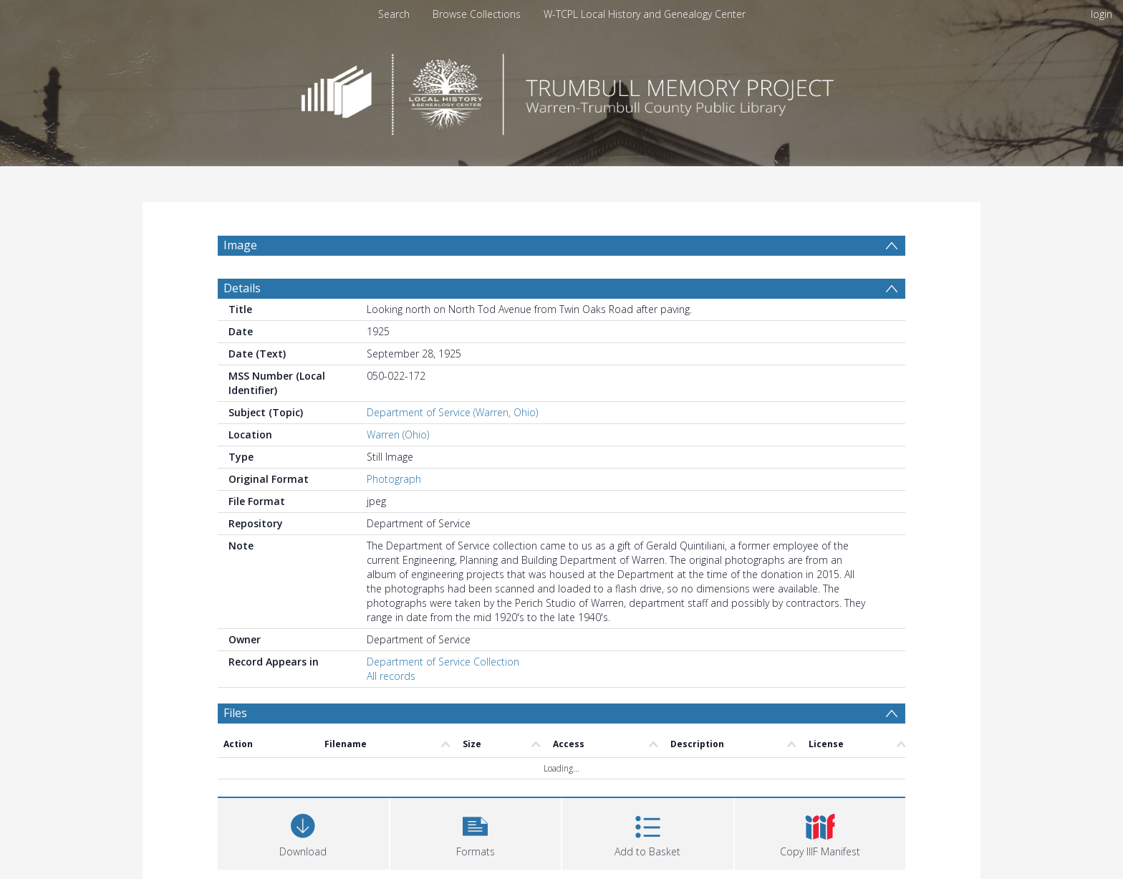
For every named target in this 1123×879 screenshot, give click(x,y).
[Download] (303, 832)
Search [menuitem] (394, 14)
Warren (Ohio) (398, 434)
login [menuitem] (1101, 14)
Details (242, 288)
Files (235, 713)
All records (391, 676)
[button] (476, 832)
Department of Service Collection (443, 661)
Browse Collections (477, 14)
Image (240, 245)
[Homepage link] (561, 90)
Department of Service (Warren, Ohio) (452, 412)
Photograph (394, 479)
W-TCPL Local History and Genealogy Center (645, 14)
